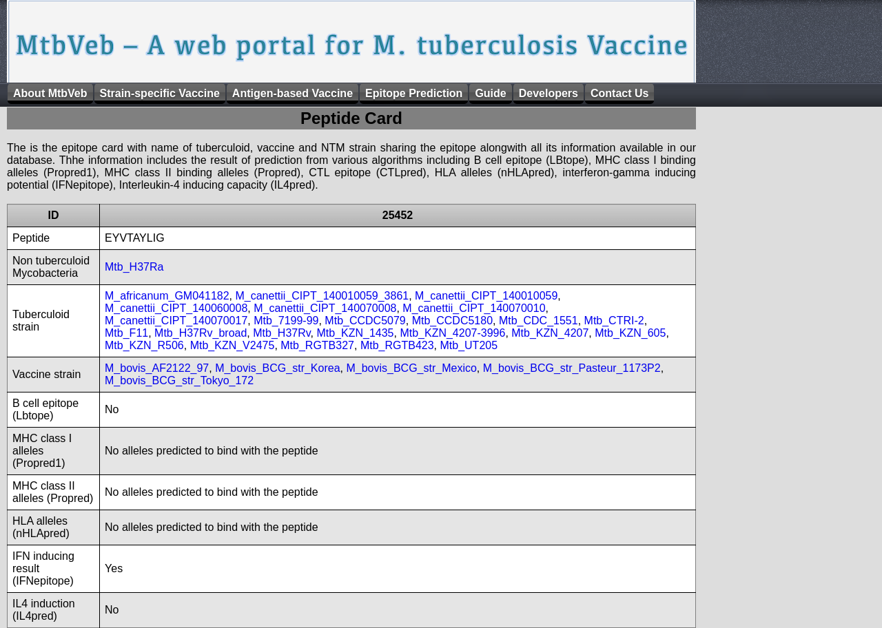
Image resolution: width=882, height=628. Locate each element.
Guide (490, 93)
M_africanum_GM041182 (167, 296)
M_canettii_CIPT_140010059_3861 (322, 296)
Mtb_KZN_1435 (354, 333)
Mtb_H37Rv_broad (200, 333)
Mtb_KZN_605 (630, 333)
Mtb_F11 (126, 333)
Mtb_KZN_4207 (549, 333)
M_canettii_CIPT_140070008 (325, 308)
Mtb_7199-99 (286, 320)
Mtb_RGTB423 (397, 345)
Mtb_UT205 (469, 345)
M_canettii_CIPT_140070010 (473, 308)
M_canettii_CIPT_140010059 (486, 296)
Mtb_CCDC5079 (365, 320)
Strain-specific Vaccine (160, 93)
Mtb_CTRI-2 (614, 320)
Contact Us (619, 93)
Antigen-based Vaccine (292, 93)
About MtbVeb (50, 93)
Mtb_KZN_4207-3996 (452, 333)
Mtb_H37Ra (134, 267)
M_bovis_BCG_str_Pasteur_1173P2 (572, 368)
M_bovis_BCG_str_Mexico (411, 368)
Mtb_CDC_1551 (538, 320)
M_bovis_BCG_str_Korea (277, 368)
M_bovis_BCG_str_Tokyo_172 (179, 380)
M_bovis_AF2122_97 (157, 368)
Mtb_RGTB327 (317, 345)
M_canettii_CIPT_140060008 (176, 308)
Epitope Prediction (413, 93)
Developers (548, 93)
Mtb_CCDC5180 (452, 320)
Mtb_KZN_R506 (144, 345)
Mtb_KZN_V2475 (232, 345)
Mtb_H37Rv (281, 333)
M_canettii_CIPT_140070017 (176, 320)
